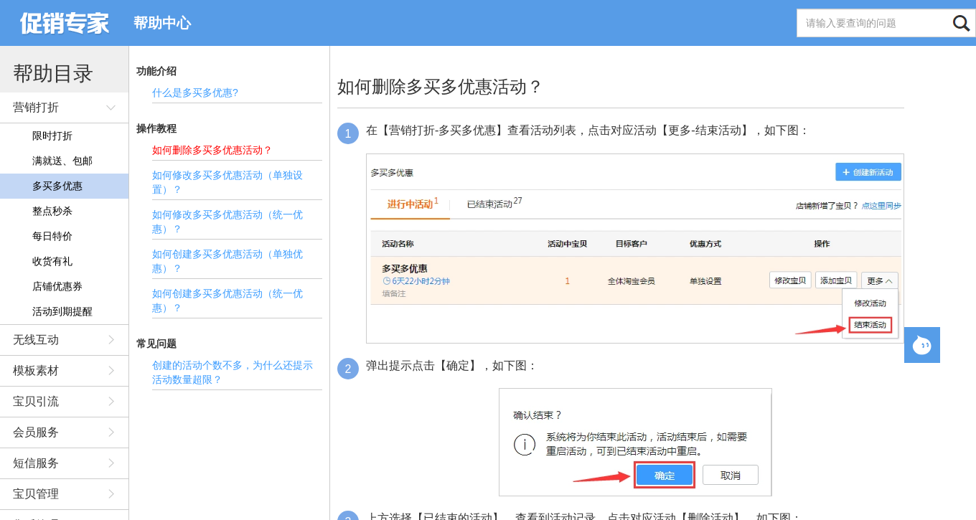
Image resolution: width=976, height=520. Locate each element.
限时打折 (52, 135)
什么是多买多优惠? (195, 92)
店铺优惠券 (57, 286)
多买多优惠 (57, 186)
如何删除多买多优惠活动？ (212, 150)
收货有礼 (52, 261)
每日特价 (52, 236)
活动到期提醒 (62, 311)
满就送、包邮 (62, 160)
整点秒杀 (52, 211)
